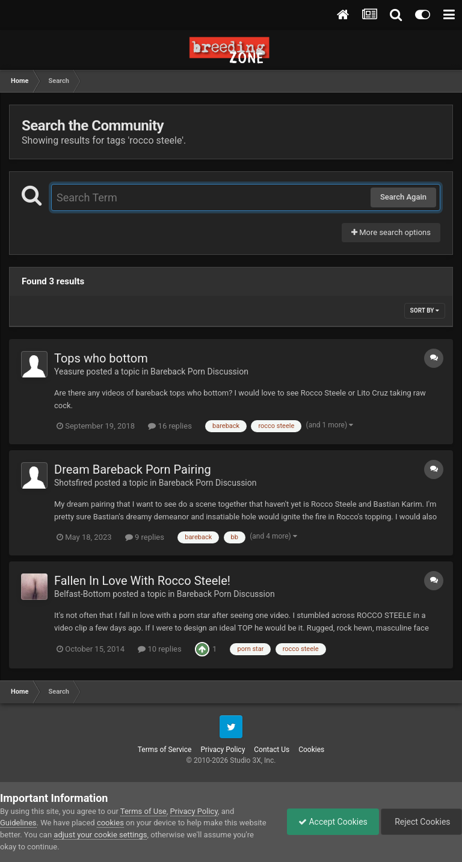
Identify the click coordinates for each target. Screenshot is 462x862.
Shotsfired (73, 483)
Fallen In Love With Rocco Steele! (142, 580)
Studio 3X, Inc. (253, 760)
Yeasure (69, 371)
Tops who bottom (101, 358)
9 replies (144, 537)
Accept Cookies (330, 822)
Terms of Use (143, 811)
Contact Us (271, 749)
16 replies (169, 425)
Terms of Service (165, 749)
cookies (110, 822)
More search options (391, 232)
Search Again (403, 196)
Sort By (424, 310)
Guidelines (18, 822)
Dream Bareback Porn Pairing (132, 469)
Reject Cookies (420, 822)
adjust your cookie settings (100, 834)
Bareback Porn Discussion (199, 371)
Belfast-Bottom (82, 594)
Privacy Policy (222, 749)
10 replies (159, 648)
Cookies (311, 749)
